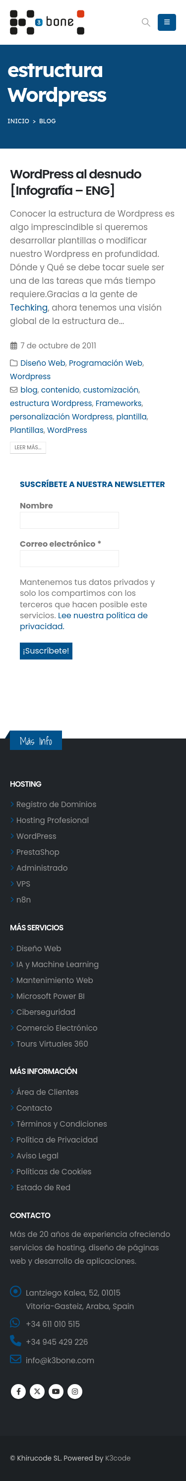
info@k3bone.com (60, 1360)
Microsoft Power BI (50, 996)
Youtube (56, 1391)
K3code (117, 1458)
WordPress (67, 430)
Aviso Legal (37, 1156)
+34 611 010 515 (53, 1324)
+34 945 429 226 (57, 1342)
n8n (23, 900)
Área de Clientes (47, 1092)
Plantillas (27, 430)
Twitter (37, 1391)
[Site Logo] (47, 22)
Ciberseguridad (45, 1012)
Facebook (18, 1391)
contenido (60, 390)
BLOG (47, 121)
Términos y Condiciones (61, 1124)
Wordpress (30, 376)
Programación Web (105, 363)
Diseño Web (42, 363)
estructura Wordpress (51, 403)
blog (28, 390)
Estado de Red (43, 1187)
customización (110, 390)
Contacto (34, 1108)
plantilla (131, 416)
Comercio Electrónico (57, 1028)
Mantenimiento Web (54, 980)
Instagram (74, 1391)
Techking (29, 308)
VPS (23, 884)
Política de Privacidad (57, 1140)
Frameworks (119, 403)
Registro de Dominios (56, 804)
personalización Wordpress (61, 416)
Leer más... (28, 447)
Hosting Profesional (52, 820)
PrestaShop (38, 852)
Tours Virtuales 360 (52, 1044)
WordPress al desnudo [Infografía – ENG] (75, 182)
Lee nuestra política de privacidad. (84, 621)
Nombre (36, 505)
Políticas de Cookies (54, 1171)
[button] (146, 22)
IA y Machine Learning (57, 964)
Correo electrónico (60, 544)
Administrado (41, 868)
